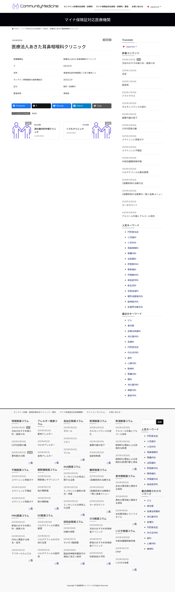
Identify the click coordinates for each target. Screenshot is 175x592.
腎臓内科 (132, 253)
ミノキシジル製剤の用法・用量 (74, 492)
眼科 (130, 379)
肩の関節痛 (43, 501)
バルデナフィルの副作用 (48, 555)
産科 (130, 357)
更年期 (30, 452)
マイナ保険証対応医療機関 (71, 412)
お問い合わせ (115, 412)
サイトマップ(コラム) (96, 412)
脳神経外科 (133, 301)
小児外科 (132, 242)
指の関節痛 (43, 490)
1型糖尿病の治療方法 (132, 183)
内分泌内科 (133, 352)
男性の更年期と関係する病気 (126, 501)
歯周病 (125, 84)
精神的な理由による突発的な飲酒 (126, 446)
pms (138, 59)
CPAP (118, 551)
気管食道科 (133, 291)
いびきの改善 (122, 562)
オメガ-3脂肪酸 (71, 542)
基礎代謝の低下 (129, 117)
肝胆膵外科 (133, 264)
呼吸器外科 (133, 274)
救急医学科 (133, 280)
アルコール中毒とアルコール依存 (138, 216)
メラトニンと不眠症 (132, 150)
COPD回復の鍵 (129, 128)
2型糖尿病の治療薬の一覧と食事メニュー (142, 194)
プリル (67, 452)
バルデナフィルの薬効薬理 (135, 172)
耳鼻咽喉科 (133, 248)
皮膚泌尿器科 (134, 331)
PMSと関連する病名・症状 (20, 541)
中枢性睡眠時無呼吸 (132, 161)
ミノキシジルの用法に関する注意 (74, 478)
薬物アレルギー (45, 433)
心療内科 (132, 363)
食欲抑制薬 (95, 455)
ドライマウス (128, 95)
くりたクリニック (75, 128)
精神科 (131, 368)
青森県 (107, 40)
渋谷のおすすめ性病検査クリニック (100, 530)
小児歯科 (132, 237)
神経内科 (132, 390)
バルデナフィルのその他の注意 (48, 541)
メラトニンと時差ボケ (133, 139)
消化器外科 (133, 336)
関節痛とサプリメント (48, 479)
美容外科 (132, 395)
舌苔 (124, 73)
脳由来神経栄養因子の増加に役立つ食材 (74, 555)
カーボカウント (129, 205)
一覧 (30, 462)
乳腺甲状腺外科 (135, 307)
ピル (130, 320)
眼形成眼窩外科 (135, 296)
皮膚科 (131, 341)
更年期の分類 (18, 455)
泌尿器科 (132, 258)
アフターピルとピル (21, 553)
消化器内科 (133, 384)
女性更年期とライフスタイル (126, 515)
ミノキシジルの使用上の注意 (74, 506)
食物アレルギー (45, 455)
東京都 (131, 325)
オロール (68, 430)
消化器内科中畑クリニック (45, 130)
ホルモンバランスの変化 (134, 106)
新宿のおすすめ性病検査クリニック (100, 544)
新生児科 (132, 285)
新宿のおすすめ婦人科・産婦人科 (21, 527)
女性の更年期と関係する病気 (126, 487)
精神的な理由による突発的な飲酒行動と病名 (126, 460)
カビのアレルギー (46, 444)
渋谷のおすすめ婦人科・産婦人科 (138, 63)
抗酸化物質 (69, 531)
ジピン (67, 441)
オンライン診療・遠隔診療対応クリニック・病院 (35, 412)
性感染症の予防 (97, 556)
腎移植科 (132, 269)
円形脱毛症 (133, 231)
